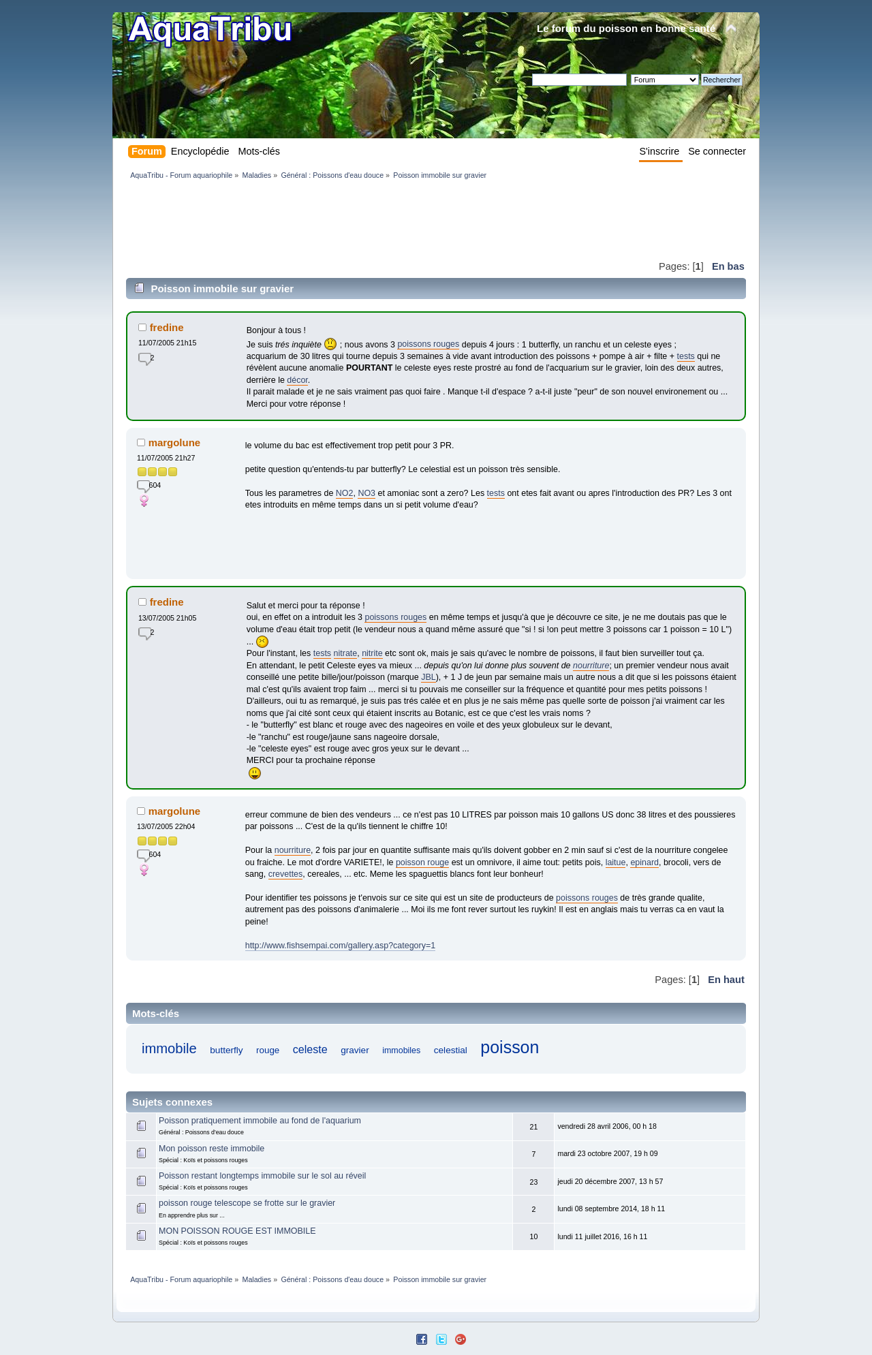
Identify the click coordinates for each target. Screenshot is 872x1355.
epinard (644, 862)
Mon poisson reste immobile (211, 1148)
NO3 (366, 493)
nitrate (346, 653)
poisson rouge (422, 862)
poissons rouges (428, 344)
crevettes (285, 874)
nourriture (591, 665)
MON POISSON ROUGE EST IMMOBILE (237, 1231)
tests (686, 356)
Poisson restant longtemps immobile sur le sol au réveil (262, 1176)
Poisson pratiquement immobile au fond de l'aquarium (260, 1120)
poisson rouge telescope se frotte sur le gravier (247, 1203)
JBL (428, 677)
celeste (310, 1049)
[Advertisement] (374, 219)
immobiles (401, 1050)
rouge (267, 1050)
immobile (169, 1048)
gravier (355, 1050)
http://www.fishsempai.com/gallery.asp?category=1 (340, 945)
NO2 (345, 493)
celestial (450, 1050)
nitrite (372, 653)
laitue (616, 862)
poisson (509, 1047)
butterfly (226, 1050)
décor (297, 380)
